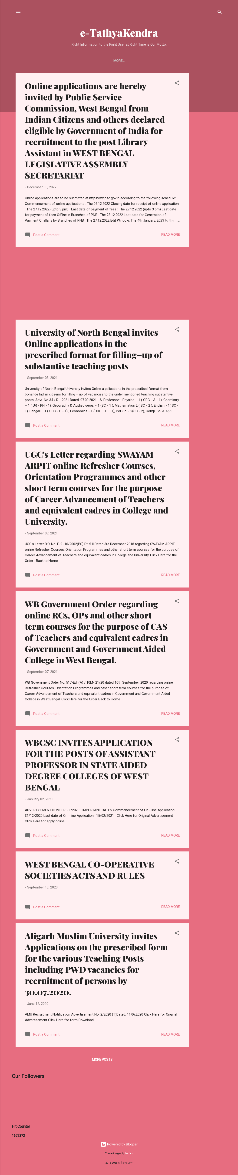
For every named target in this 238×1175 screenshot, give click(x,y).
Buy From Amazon (113, 61)
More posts (102, 1059)
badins (129, 1153)
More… (205, 61)
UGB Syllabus (149, 61)
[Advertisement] (207, 143)
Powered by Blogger (119, 1144)
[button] (177, 83)
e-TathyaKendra (119, 32)
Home (31, 61)
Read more (170, 235)
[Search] (219, 13)
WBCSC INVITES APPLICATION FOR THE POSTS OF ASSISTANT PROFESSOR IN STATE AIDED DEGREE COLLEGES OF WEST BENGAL (90, 765)
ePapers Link (180, 61)
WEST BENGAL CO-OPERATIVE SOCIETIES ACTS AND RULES (89, 869)
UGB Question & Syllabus (67, 61)
